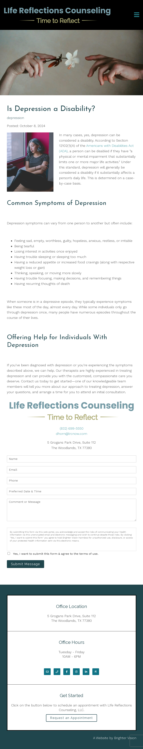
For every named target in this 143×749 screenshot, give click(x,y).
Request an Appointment (71, 718)
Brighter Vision (125, 738)
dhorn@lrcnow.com (71, 434)
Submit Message (25, 564)
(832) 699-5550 (71, 428)
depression (15, 118)
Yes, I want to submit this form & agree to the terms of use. (55, 553)
